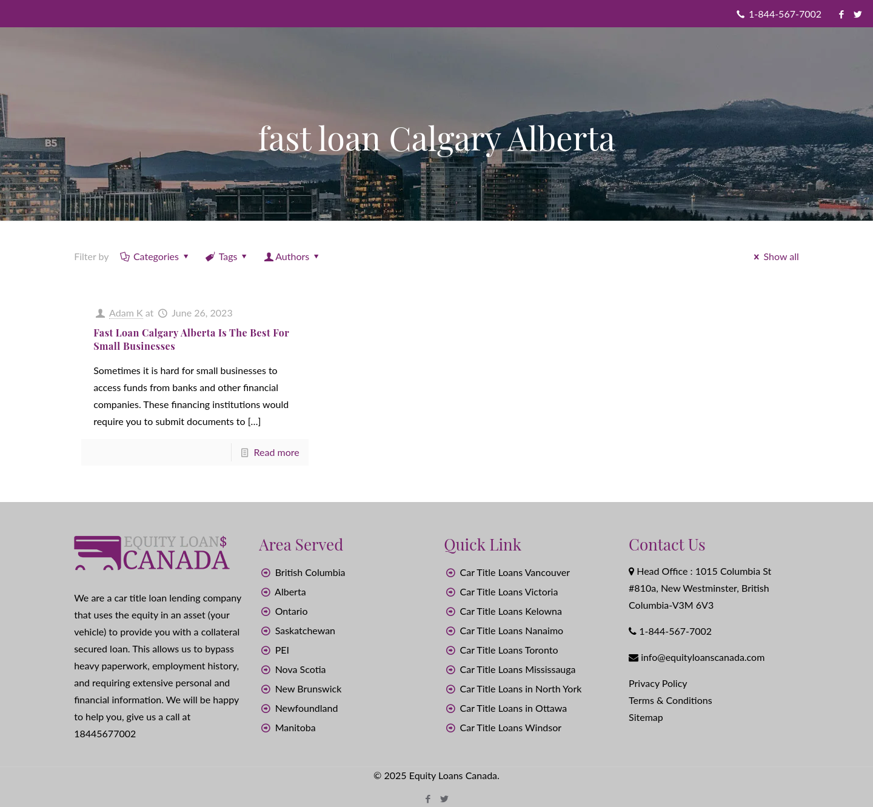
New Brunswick (308, 688)
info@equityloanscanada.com (702, 657)
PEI (282, 649)
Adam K (125, 312)
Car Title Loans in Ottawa (513, 708)
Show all (774, 256)
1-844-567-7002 (785, 13)
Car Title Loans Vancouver (515, 572)
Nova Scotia (300, 669)
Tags (227, 256)
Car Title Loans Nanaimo (512, 630)
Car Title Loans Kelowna (511, 611)
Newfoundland (306, 708)
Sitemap (646, 717)
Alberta (290, 591)
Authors (292, 256)
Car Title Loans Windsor (511, 727)
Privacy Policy (658, 683)
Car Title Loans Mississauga (518, 669)
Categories (155, 256)
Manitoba (295, 727)
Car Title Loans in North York (521, 688)
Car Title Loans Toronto (509, 649)
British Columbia (310, 572)
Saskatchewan (305, 630)
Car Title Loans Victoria (509, 591)
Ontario (291, 611)
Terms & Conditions (670, 700)
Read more (276, 452)
